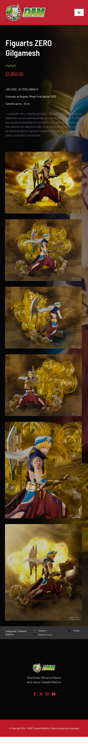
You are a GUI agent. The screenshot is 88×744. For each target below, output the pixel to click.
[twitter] (41, 694)
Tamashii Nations (41, 728)
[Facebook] (39, 631)
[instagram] (47, 694)
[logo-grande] (25, 4)
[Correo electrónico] (42, 635)
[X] (73, 631)
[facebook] (34, 694)
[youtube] (53, 694)
